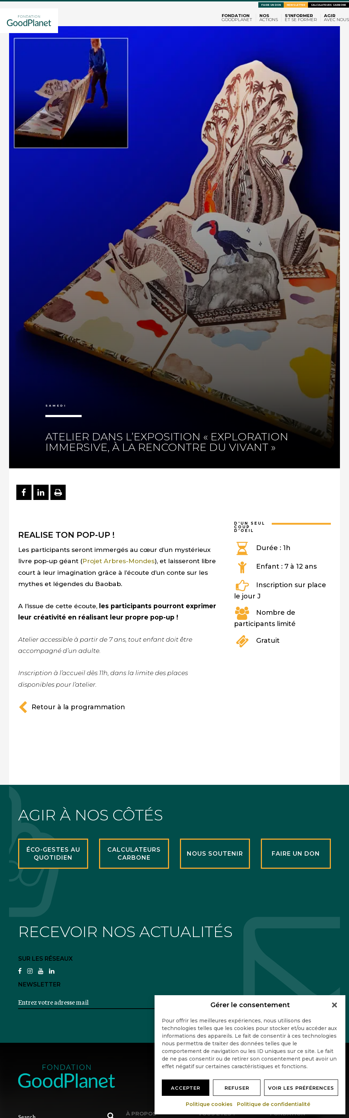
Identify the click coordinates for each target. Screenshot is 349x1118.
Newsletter (296, 5)
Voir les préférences (301, 1088)
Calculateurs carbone (328, 5)
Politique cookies (209, 1104)
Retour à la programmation (71, 707)
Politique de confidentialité (274, 1104)
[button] (334, 1005)
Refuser (237, 1088)
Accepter (185, 1088)
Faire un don (271, 5)
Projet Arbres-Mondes (118, 561)
